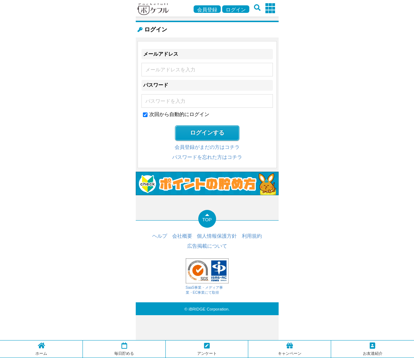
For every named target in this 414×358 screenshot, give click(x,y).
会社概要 (182, 236)
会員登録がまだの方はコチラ (207, 147)
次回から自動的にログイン (179, 114)
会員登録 (207, 9)
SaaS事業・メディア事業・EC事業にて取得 (207, 276)
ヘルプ (159, 236)
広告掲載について (207, 246)
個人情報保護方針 (217, 236)
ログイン (236, 9)
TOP (207, 219)
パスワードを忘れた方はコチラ (207, 157)
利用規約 (252, 236)
